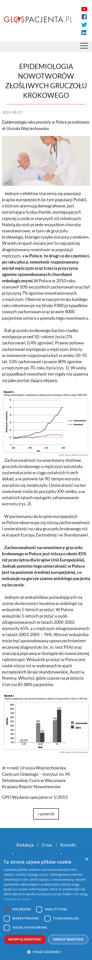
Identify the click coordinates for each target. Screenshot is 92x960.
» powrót (46, 813)
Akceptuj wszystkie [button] (24, 939)
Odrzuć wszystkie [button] (68, 939)
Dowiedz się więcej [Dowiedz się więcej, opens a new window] (17, 899)
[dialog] (46, 907)
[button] (46, 951)
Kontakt (68, 845)
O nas (46, 845)
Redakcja (25, 845)
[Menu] (84, 47)
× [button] (86, 859)
